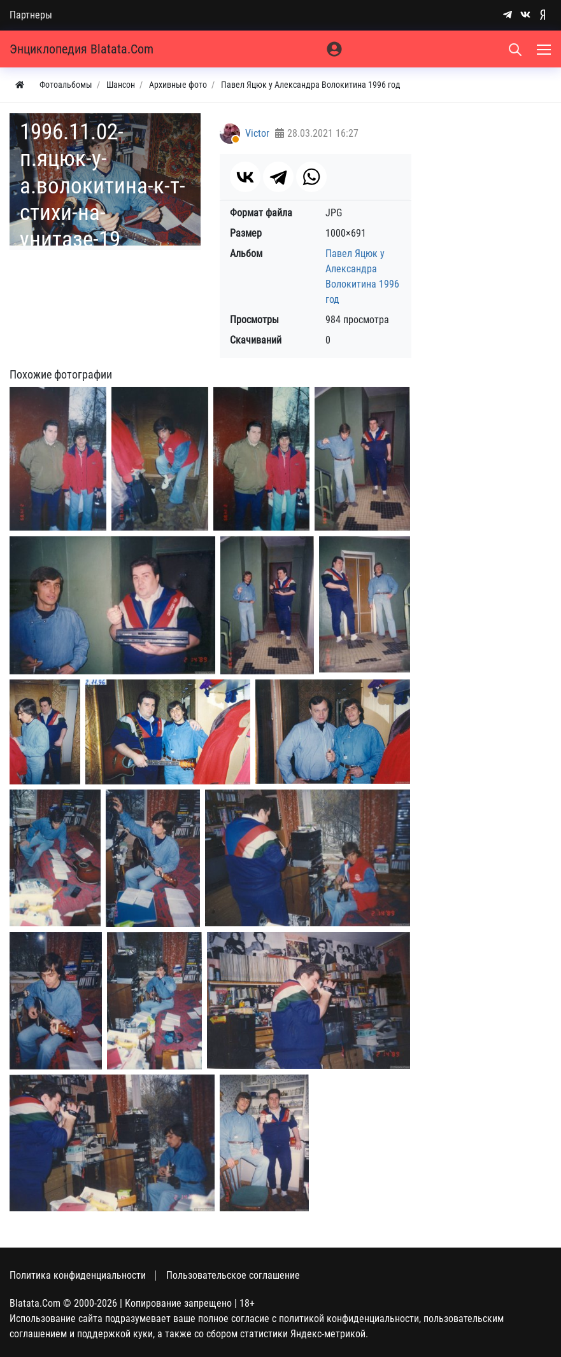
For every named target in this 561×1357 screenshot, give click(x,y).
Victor (257, 133)
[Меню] (545, 49)
